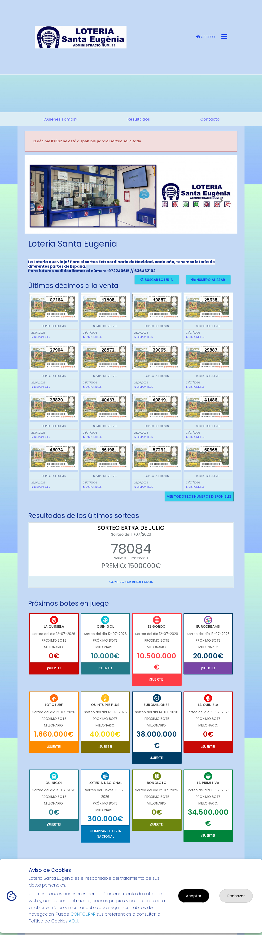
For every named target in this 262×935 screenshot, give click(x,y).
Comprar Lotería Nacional (105, 834)
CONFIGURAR (83, 914)
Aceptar (193, 896)
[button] (41, 200)
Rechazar (236, 896)
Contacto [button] (209, 119)
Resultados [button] (138, 119)
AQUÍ (73, 921)
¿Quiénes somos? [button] (60, 119)
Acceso (205, 37)
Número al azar (208, 279)
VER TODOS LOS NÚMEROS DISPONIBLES (199, 496)
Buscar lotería (156, 279)
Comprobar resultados (131, 581)
